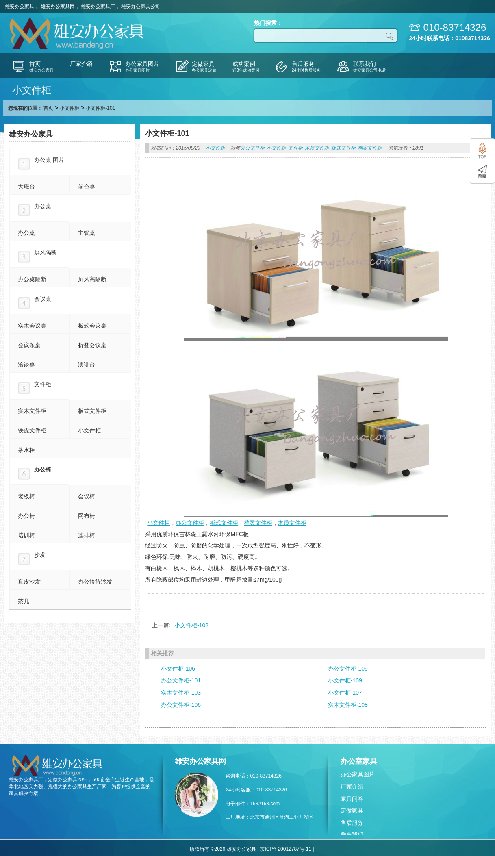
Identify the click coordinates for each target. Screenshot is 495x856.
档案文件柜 (370, 148)
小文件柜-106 (178, 668)
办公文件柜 (252, 148)
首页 (48, 108)
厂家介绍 (352, 786)
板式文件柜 (343, 148)
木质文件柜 (317, 148)
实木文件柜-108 (348, 705)
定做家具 (352, 810)
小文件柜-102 (191, 625)
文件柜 (295, 148)
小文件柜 (69, 108)
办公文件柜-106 (181, 705)
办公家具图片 (358, 774)
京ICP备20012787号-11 (285, 849)
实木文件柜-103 (181, 692)
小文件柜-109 (345, 680)
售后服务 (352, 822)
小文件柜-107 (345, 692)
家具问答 (352, 798)
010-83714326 (454, 27)
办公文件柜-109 (348, 668)
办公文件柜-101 (181, 680)
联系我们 (352, 834)
